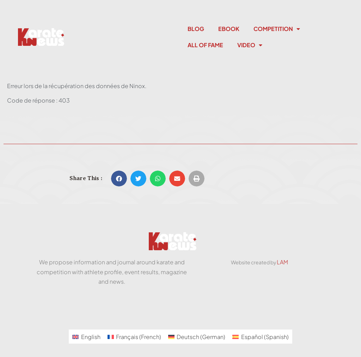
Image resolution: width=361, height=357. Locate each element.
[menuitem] (86, 337)
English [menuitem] (90, 336)
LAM (282, 262)
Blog (196, 28)
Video (249, 45)
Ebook (228, 28)
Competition (276, 29)
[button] (119, 178)
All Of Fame (205, 45)
